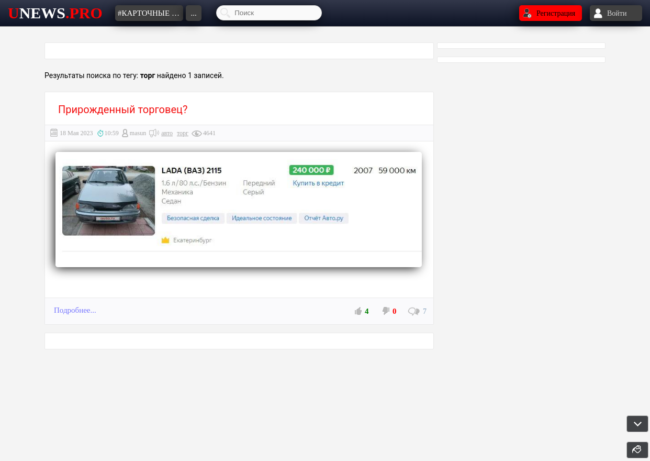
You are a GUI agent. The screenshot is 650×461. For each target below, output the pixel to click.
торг (182, 133)
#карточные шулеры (150, 13)
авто (167, 133)
